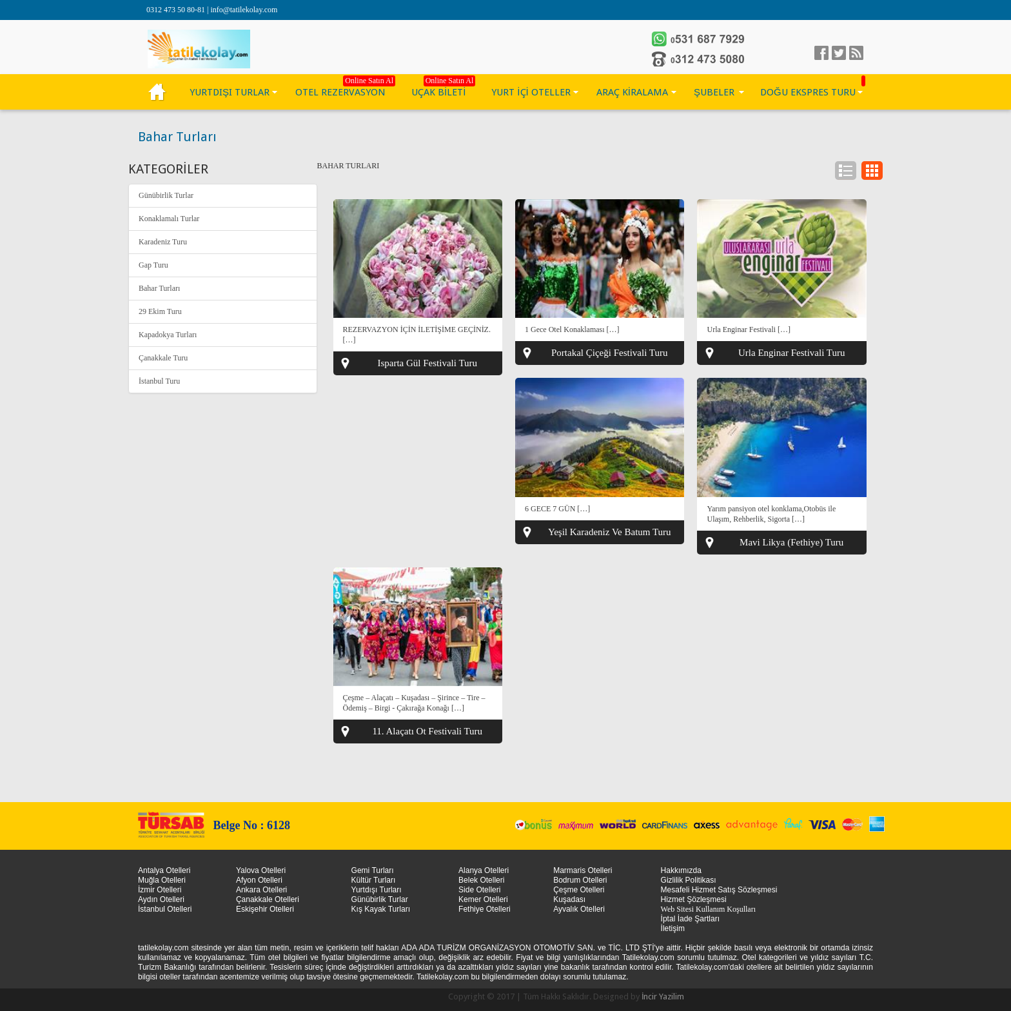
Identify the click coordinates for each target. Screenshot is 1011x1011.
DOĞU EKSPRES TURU (808, 92)
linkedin (856, 53)
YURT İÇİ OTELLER (530, 92)
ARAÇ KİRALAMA (632, 92)
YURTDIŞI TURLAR (230, 92)
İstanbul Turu (159, 381)
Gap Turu (153, 265)
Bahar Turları (159, 288)
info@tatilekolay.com (243, 9)
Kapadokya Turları (168, 334)
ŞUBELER (714, 92)
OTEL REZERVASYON (340, 92)
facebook (821, 53)
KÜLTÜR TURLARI (157, 92)
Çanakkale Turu (163, 357)
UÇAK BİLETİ (438, 92)
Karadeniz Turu (163, 241)
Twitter (839, 53)
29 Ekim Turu (160, 311)
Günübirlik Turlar (166, 195)
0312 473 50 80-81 (176, 9)
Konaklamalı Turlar (169, 218)
